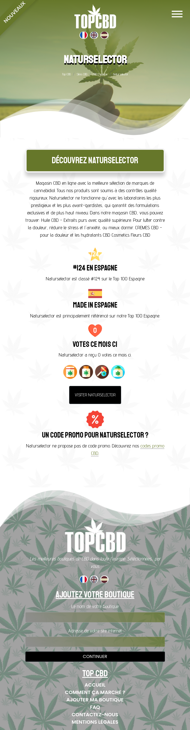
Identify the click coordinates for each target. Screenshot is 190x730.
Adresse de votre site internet (95, 631)
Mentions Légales (95, 721)
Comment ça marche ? (95, 692)
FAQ (95, 707)
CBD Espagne (100, 74)
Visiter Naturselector (95, 394)
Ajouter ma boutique (95, 699)
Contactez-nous (95, 714)
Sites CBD (81, 74)
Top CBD (66, 74)
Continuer (95, 656)
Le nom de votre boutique (95, 606)
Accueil (95, 684)
